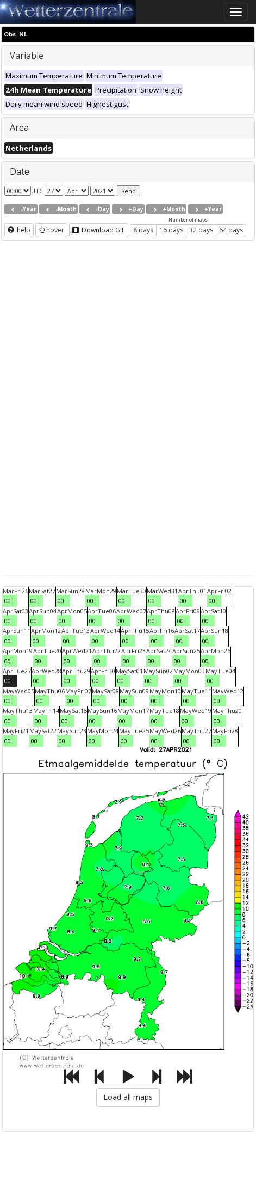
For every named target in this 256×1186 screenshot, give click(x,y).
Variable (26, 56)
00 (7, 601)
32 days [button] (201, 230)
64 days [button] (231, 230)
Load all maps (128, 1097)
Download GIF (98, 230)
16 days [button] (171, 230)
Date (19, 171)
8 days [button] (143, 230)
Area (19, 127)
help (19, 230)
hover (51, 230)
